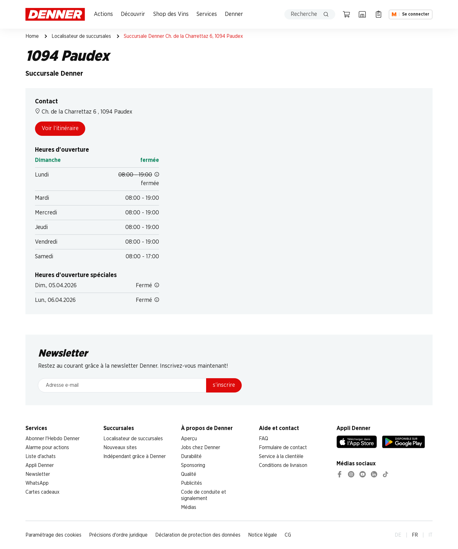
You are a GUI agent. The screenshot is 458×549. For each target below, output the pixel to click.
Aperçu (189, 438)
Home (32, 36)
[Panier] (346, 14)
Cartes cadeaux (42, 492)
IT (430, 535)
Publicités (191, 483)
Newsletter (37, 474)
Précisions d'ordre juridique (118, 535)
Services (207, 14)
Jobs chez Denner (200, 447)
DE (398, 535)
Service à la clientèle (281, 456)
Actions (103, 14)
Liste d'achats (40, 456)
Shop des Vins (171, 14)
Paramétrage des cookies (53, 535)
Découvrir (133, 14)
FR (415, 535)
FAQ (263, 438)
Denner (234, 14)
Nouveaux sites (120, 447)
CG (288, 535)
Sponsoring (193, 465)
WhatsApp (37, 483)
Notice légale (262, 535)
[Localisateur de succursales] (362, 14)
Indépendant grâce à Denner (134, 456)
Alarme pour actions (47, 447)
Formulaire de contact (283, 447)
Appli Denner (39, 465)
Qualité (188, 474)
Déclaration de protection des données (197, 535)
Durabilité (191, 456)
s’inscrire (224, 385)
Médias (188, 507)
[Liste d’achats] (378, 14)
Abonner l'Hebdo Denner (52, 438)
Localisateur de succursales (81, 36)
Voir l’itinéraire (60, 128)
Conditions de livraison (283, 465)
